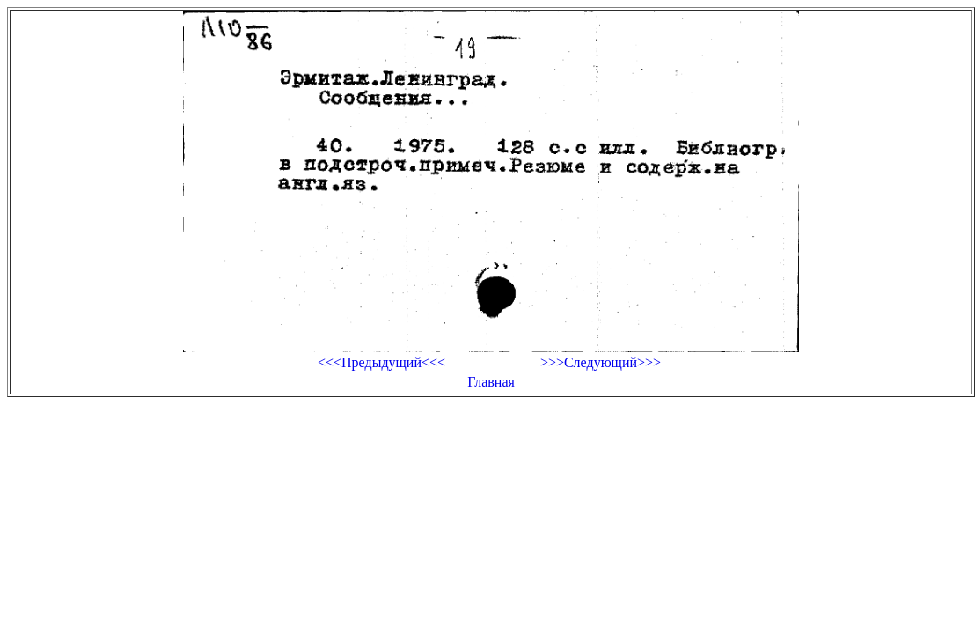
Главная (491, 381)
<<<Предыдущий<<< (381, 362)
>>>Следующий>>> (600, 362)
